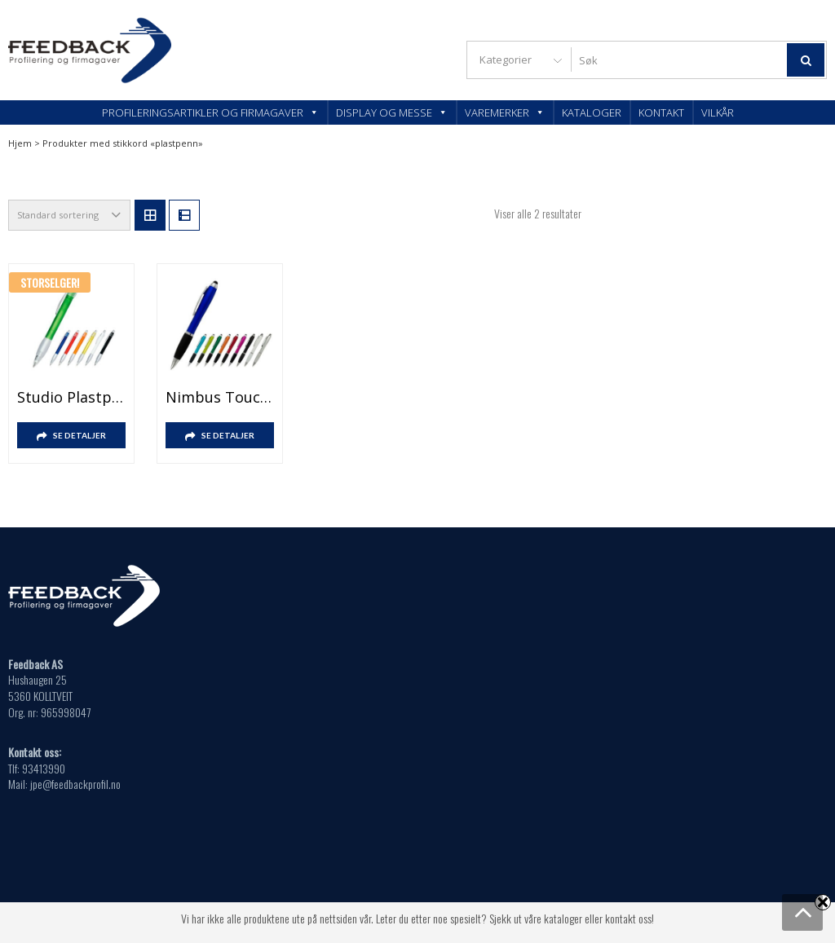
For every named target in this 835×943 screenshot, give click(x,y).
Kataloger (591, 112)
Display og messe (392, 112)
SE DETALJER (79, 435)
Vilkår (717, 112)
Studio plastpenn (71, 397)
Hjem (20, 143)
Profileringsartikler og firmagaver (210, 112)
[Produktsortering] (69, 215)
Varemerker (505, 112)
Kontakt (661, 112)
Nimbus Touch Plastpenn (220, 397)
